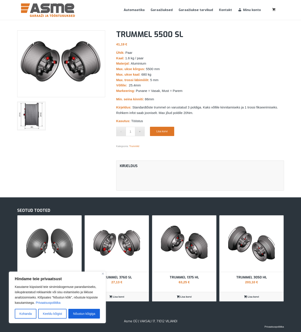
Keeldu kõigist (52, 313)
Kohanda (25, 313)
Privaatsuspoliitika (48, 302)
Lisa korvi (162, 131)
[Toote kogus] (130, 131)
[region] (57, 297)
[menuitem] (134, 10)
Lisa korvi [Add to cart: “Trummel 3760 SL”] (116, 296)
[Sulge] (103, 274)
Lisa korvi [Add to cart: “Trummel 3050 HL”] (251, 296)
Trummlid (134, 146)
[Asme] (48, 10)
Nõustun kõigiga (84, 313)
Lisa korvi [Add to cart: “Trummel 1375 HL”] (184, 296)
